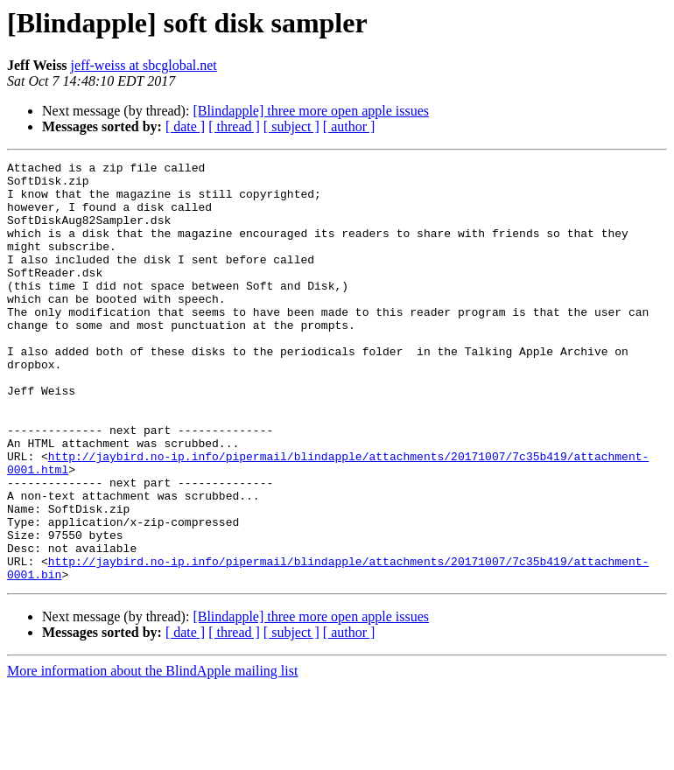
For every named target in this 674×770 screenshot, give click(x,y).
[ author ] (349, 126)
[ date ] (185, 126)
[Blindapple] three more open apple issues (311, 110)
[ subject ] (291, 126)
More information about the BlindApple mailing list (152, 754)
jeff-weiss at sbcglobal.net (144, 65)
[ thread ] (234, 126)
